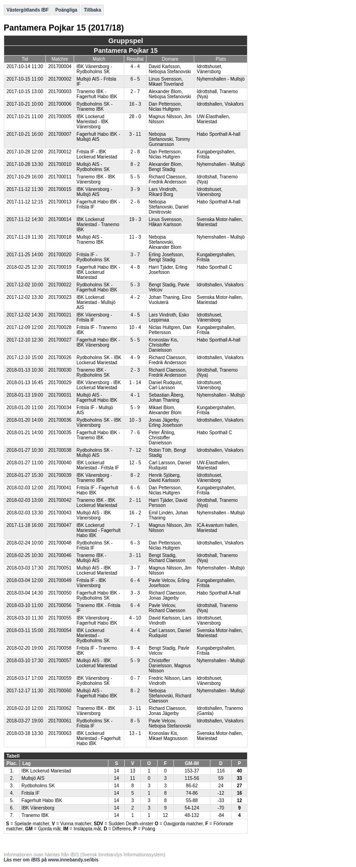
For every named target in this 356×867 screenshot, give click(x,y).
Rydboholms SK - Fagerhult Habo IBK (96, 287)
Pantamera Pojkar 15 (126, 50)
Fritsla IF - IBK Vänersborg (91, 583)
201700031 (59, 395)
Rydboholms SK (38, 785)
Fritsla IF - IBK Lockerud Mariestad (96, 154)
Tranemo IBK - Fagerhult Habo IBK (96, 94)
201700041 (59, 487)
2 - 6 (135, 201)
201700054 (59, 630)
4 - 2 (135, 297)
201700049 (59, 580)
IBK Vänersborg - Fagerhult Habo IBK (96, 620)
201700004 (59, 66)
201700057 (59, 660)
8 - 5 (135, 720)
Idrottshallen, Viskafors (220, 104)
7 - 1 (135, 525)
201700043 (59, 512)
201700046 (59, 555)
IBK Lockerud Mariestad (46, 770)
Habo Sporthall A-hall (218, 134)
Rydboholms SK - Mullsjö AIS (94, 453)
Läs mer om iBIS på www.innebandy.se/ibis (51, 859)
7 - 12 (135, 450)
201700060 (59, 690)
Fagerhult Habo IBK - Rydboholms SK (98, 595)
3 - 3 (135, 592)
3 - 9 (135, 189)
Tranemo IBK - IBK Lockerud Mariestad (96, 503)
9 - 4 (135, 648)
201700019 (59, 267)
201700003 (59, 91)
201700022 (59, 284)
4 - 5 (135, 314)
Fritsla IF (30, 793)
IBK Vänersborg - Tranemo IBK (94, 478)
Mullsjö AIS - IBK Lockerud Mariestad (96, 570)
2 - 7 (135, 91)
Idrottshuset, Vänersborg (209, 69)
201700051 (59, 567)
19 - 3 (135, 219)
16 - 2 (135, 512)
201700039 (59, 475)
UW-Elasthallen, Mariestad (213, 119)
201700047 (59, 525)
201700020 (59, 254)
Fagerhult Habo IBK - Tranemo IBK (98, 435)
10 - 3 (135, 420)
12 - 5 (135, 462)
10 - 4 (135, 327)
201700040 (59, 462)
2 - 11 (135, 500)
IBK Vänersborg (37, 807)
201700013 (59, 201)
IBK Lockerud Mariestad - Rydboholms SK (93, 635)
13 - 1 (135, 733)
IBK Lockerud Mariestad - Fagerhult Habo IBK (98, 530)
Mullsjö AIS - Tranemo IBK (90, 239)
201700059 (59, 678)
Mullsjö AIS (32, 778)
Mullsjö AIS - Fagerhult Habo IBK (96, 397)
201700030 (59, 370)
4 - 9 (135, 357)
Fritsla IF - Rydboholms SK (93, 257)
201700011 (59, 176)
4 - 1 (135, 395)
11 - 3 (135, 237)
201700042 (59, 500)
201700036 (59, 420)
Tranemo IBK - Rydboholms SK (93, 372)
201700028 (59, 327)
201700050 (59, 592)
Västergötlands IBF (27, 10)
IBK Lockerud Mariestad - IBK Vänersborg (92, 121)
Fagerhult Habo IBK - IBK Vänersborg (98, 342)
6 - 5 (135, 79)
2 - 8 (135, 151)
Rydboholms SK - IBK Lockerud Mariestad (98, 360)
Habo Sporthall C (214, 267)
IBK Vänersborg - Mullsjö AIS (94, 192)
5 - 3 (135, 284)
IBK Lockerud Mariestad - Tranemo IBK (97, 224)
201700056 (59, 605)
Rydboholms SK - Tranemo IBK (94, 106)
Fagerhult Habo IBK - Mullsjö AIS (98, 137)
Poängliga (66, 10)
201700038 (59, 450)
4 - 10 (135, 617)
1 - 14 (135, 382)
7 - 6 (135, 432)
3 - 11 (135, 134)
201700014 (59, 219)
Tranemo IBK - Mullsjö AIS (91, 558)
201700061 (59, 720)
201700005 (59, 116)
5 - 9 (135, 407)
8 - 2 (135, 164)
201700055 (59, 617)
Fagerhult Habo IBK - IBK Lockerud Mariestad (98, 272)
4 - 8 (135, 267)
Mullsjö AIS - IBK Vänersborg (93, 515)
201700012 (59, 151)
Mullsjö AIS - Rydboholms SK (93, 167)
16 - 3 (135, 104)
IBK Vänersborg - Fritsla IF (94, 317)
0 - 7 (135, 678)
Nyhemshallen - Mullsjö (220, 79)
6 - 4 (135, 580)
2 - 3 (135, 370)
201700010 (59, 164)
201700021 (59, 314)
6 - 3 (135, 542)
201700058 (59, 648)
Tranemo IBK (35, 815)
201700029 (59, 382)
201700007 (59, 134)
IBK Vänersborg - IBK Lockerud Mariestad (98, 385)
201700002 (59, 79)
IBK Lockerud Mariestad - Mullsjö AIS (95, 302)
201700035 (59, 432)
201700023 (59, 297)
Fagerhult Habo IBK (41, 800)
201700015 (59, 189)
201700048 (59, 542)
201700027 (59, 339)
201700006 (59, 104)
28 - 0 (135, 116)
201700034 (59, 407)
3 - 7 (135, 254)
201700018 (59, 237)
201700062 (59, 708)
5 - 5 (135, 176)
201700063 (59, 733)
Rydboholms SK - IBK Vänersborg (98, 423)
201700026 (59, 357)
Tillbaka (92, 10)
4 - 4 (135, 66)
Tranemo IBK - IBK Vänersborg (95, 179)
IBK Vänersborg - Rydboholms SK (94, 69)
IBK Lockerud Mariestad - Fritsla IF (97, 465)
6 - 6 (135, 487)
